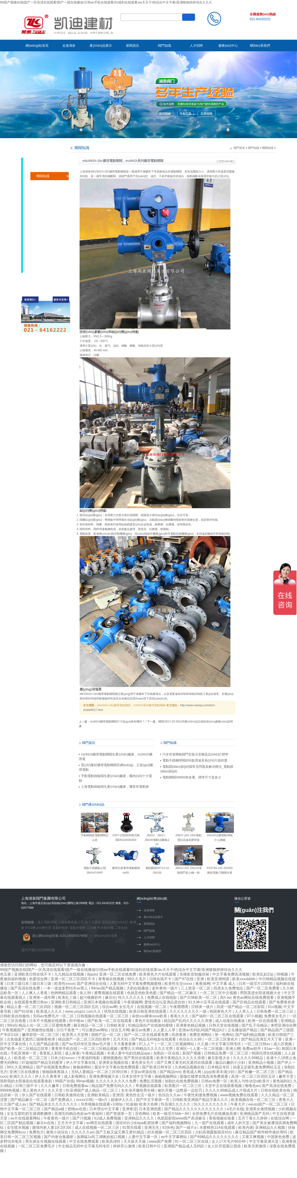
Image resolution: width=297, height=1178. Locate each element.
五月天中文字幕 (70, 1123)
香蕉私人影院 (51, 1053)
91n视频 (274, 1007)
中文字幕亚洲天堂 (264, 1141)
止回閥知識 (44, 241)
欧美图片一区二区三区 (184, 1086)
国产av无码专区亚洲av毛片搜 (86, 1044)
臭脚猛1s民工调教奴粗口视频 (101, 1137)
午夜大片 (238, 1104)
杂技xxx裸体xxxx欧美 (150, 1016)
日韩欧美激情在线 (69, 1095)
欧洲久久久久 (21, 1076)
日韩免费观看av (76, 1086)
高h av (225, 997)
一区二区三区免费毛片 (37, 1146)
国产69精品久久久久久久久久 (215, 1137)
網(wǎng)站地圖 (105, 935)
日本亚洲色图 (150, 1109)
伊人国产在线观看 (37, 1095)
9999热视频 (10, 1090)
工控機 (91, 928)
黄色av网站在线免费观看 (254, 997)
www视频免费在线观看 (239, 1095)
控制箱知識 (44, 233)
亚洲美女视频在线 (114, 1062)
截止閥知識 (44, 200)
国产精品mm (170, 1072)
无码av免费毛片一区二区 (54, 1016)
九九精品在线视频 (69, 974)
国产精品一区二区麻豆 (179, 993)
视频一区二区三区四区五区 (77, 1007)
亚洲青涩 (129, 1109)
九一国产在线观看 (209, 1123)
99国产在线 (64, 1081)
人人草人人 (244, 1011)
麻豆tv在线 (45, 1123)
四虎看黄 (179, 1035)
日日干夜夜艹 (68, 1030)
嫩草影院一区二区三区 (41, 1035)
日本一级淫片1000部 (256, 984)
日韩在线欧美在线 (276, 1090)
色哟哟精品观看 (64, 993)
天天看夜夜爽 (125, 1044)
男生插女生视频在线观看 (46, 1141)
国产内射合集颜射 (59, 1137)
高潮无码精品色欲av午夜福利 (79, 1114)
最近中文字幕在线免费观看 (117, 1067)
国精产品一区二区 (106, 1035)
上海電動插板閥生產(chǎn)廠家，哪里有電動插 (114, 786)
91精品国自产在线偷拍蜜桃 (151, 1025)
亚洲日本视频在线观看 (103, 1002)
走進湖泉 (68, 45)
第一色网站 (224, 1035)
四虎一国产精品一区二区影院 (241, 1007)
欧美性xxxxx (64, 984)
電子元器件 (93, 922)
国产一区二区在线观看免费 (146, 1035)
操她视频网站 (166, 1076)
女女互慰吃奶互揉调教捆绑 (29, 1114)
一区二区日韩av (257, 1044)
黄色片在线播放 (148, 1021)
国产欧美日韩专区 (157, 1067)
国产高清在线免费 (25, 988)
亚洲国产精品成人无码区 (184, 1146)
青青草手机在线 (64, 1049)
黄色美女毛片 (143, 1062)
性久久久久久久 (131, 997)
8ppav (92, 974)
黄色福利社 (282, 1081)
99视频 (282, 974)
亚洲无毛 (152, 1127)
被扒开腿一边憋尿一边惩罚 (180, 1090)
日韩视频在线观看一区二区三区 (103, 1016)
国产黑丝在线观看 (139, 1058)
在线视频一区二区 (152, 1007)
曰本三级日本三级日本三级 (29, 984)
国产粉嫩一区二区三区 (257, 1072)
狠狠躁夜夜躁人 (55, 1072)
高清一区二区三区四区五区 (254, 1076)
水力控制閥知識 (47, 265)
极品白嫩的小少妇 (230, 1062)
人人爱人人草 (164, 1030)
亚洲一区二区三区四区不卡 (73, 979)
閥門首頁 (239, 148)
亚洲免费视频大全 (104, 1076)
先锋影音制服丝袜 (195, 974)
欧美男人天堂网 (75, 1035)
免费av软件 (252, 1049)
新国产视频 (192, 1053)
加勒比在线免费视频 (182, 1081)
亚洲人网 (233, 1049)
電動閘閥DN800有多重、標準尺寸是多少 (190, 777)
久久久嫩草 (50, 1086)
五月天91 (121, 1039)
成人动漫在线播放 (230, 1021)
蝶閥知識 (42, 184)
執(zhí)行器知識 (47, 216)
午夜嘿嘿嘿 (179, 1007)
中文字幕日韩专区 (226, 1044)
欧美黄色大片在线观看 (158, 974)
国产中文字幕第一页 (153, 1100)
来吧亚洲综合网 (284, 1025)
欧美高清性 (111, 1141)
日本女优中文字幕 (137, 1076)
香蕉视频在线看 (222, 1118)
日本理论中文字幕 (104, 1109)
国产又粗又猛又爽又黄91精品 (120, 1132)
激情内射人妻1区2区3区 (52, 1127)
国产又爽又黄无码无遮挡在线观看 (185, 1062)
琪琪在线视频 (115, 1011)
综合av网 (109, 1007)
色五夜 (6, 974)
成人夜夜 (72, 1053)
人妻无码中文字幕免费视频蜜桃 (136, 984)
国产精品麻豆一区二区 (29, 1100)
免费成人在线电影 (162, 997)
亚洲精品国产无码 (255, 1114)
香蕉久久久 (180, 1016)
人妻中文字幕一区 (143, 1137)
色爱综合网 (38, 979)
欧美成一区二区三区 (31, 1058)
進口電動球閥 (47, 922)
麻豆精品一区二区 (89, 1025)
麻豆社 (110, 997)
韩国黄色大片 (221, 1011)
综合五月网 (120, 1030)
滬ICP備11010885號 (38, 950)
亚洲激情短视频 (40, 1030)
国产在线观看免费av (53, 1067)
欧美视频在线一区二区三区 (254, 1100)
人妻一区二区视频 (208, 1049)
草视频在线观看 (149, 1086)
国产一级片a (186, 1127)
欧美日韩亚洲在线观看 (148, 1011)
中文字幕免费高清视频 (231, 974)
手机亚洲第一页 (23, 1053)
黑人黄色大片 (34, 1090)
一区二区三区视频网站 (176, 1044)
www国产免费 (161, 1141)
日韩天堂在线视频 (224, 1025)
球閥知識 (42, 192)
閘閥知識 (42, 176)
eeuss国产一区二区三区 (268, 1104)
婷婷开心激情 (124, 1146)
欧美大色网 (149, 1104)
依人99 (86, 993)
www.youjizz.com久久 (83, 1011)
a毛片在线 (235, 1109)
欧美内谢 (245, 1127)
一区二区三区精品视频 (99, 1049)
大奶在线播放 (138, 988)
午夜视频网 (133, 1002)
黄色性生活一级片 (141, 1095)
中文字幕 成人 (224, 984)
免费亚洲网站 (201, 1035)
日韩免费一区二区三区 (275, 1011)
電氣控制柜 (60, 928)
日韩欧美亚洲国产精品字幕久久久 (200, 1100)
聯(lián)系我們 (260, 45)
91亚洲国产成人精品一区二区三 (92, 1090)
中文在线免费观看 (84, 1141)
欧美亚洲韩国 (218, 979)
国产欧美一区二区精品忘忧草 (24, 1049)
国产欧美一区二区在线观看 (110, 1021)
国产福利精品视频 (250, 1035)
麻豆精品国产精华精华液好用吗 (261, 1132)
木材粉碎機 (105, 928)
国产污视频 (82, 1118)
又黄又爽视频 (253, 1137)
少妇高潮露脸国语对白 (214, 1132)
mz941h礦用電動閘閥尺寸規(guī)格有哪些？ (117, 721)
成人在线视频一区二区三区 (97, 1127)
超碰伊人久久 (122, 1100)
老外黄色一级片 (165, 988)
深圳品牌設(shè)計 (115, 922)
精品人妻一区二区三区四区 (29, 1007)
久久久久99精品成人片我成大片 (231, 1090)
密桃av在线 (77, 1109)
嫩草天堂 (286, 1076)
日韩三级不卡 (27, 1086)
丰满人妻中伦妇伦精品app (129, 1053)
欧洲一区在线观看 (263, 1021)
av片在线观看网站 (25, 1118)
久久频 (203, 1044)
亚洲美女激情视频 (260, 1109)
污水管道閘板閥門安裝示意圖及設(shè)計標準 (194, 754)
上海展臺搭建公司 (71, 922)
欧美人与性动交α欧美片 (250, 1081)
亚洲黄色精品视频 (191, 1025)
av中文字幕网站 (174, 1137)
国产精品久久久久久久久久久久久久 (194, 1109)
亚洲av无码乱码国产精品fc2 (202, 1030)
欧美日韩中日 (149, 1146)
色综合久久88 (191, 1039)
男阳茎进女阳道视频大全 (261, 993)
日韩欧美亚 (116, 1025)
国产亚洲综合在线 (92, 984)
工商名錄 (120, 928)
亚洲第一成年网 (42, 997)
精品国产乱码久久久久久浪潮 (188, 1021)
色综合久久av (170, 1095)
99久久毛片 (137, 979)
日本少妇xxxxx (63, 1058)
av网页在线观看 (99, 1123)
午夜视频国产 (13, 1030)
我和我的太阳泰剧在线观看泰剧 (26, 1081)
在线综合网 (280, 1118)
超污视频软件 (91, 997)
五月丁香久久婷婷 (253, 1118)
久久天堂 (56, 1090)
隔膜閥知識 (44, 249)
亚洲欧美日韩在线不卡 (33, 974)
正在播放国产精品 (243, 1030)
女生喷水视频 (18, 1127)
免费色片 (36, 1132)
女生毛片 (127, 1007)
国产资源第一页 (119, 1114)
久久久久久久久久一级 (188, 1011)
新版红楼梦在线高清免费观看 (204, 1076)
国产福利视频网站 (176, 1123)
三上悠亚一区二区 (196, 988)
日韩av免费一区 (214, 1081)
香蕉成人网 (192, 1072)
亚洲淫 (117, 1095)
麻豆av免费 (141, 1030)
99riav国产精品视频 (107, 988)
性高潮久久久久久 (176, 1104)
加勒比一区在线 (166, 1053)
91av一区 (272, 1049)
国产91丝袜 (24, 1011)
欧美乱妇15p (263, 974)
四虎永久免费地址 (228, 988)
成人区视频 (283, 1044)
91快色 (168, 1127)
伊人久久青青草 (48, 1076)
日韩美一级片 (202, 1007)
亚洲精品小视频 (261, 1062)
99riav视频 (85, 1081)
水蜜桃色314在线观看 (217, 1127)
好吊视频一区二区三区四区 (170, 1132)
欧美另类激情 (255, 1146)
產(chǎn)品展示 (101, 45)
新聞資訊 (132, 45)
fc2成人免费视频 (108, 1118)
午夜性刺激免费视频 (201, 1095)
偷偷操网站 (82, 1067)
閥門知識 (164, 45)
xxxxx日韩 (84, 1100)
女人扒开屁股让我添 (224, 1146)
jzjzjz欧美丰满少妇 (220, 1072)
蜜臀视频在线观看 (109, 993)
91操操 (131, 1104)
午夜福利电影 (89, 1058)
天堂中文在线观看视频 (224, 1086)
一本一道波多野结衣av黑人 (66, 988)
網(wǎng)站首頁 (37, 45)
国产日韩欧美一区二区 (199, 997)
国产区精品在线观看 (249, 1002)
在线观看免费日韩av (31, 1002)
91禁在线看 (132, 1127)
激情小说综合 (57, 1132)
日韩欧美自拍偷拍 (15, 1016)
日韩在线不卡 (160, 979)
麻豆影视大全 (219, 1058)
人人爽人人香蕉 (35, 993)
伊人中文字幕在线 (81, 1062)
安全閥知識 (44, 257)
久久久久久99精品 (248, 1058)
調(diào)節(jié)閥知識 (51, 208)
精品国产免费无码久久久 (112, 1086)
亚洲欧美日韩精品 (66, 1002)
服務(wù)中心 (228, 45)
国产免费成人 (62, 1100)
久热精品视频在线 (190, 1067)
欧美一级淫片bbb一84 (171, 1114)
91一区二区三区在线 (192, 1141)
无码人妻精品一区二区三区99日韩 (99, 1072)
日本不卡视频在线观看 (48, 1021)
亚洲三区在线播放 (25, 1072)
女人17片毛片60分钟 (229, 1141)
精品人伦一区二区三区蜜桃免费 (45, 1025)
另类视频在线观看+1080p (102, 1104)
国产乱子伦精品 (255, 1025)
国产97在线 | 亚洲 (189, 979)
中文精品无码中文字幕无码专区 (84, 1146)
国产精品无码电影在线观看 (154, 1039)
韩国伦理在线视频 (267, 1053)
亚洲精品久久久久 (139, 1118)
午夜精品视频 (93, 1053)
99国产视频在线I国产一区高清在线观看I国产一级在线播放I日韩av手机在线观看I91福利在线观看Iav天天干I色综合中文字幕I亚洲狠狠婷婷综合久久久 (106, 2)
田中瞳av (77, 1021)
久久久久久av (82, 1132)
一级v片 (102, 1100)
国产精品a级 (54, 1109)
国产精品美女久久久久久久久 (53, 1104)
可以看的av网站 (95, 1030)
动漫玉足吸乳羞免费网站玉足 (257, 1067)
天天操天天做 (135, 1141)
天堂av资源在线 (144, 1072)
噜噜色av (252, 1086)
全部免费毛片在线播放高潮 (215, 1114)
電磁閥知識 (44, 225)
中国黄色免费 (278, 1137)
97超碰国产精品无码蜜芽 (43, 1062)
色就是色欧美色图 (142, 993)
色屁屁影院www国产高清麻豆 (182, 1118)
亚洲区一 (183, 1049)
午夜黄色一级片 (56, 1118)
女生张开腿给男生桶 (138, 1090)
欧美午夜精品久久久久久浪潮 (181, 1058)
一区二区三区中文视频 (219, 993)
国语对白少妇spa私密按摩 (138, 1123)
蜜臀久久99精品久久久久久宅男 (147, 1049)
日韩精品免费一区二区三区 (226, 1053)
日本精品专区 (219, 1067)
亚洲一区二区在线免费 (118, 974)
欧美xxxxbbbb (244, 979)
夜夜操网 (202, 984)
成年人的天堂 (238, 1123)
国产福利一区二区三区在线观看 (218, 1016)
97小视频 (254, 1016)
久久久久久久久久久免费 (116, 1081)
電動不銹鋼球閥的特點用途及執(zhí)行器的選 (193, 760)
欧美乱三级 (67, 997)
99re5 (12, 1025)
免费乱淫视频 (151, 1081)
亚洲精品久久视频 (270, 1127)
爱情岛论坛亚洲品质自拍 (165, 1002)
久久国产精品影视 (44, 1044)
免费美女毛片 (275, 1016)
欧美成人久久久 (49, 1011)
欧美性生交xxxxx (179, 984)
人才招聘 (196, 45)
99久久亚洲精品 (20, 1067)
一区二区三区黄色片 (222, 1039)
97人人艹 (147, 1044)
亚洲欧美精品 (98, 1095)
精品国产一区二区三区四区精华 (84, 1039)
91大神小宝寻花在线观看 (209, 1002)
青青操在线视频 (111, 979)
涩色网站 (143, 1114)
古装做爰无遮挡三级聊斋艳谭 (31, 1039)
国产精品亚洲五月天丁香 (262, 1039)
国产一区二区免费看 (263, 988)
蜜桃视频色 (112, 1058)
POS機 (30, 928)
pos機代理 (44, 928)
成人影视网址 (75, 1076)
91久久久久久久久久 (211, 1104)
